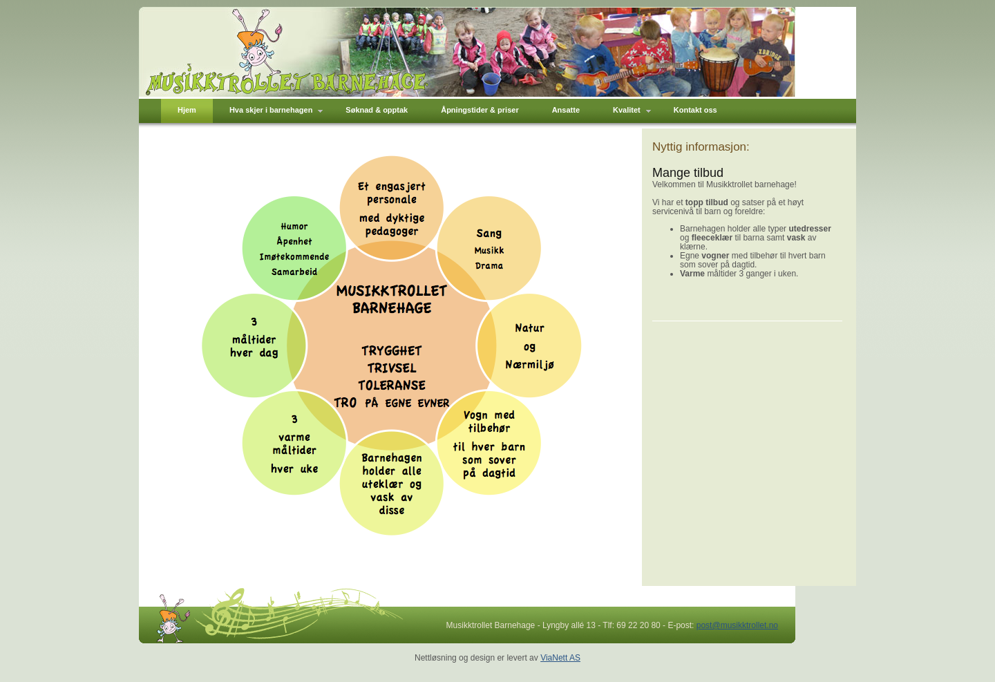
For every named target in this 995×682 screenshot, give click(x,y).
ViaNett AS (560, 658)
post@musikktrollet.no (737, 625)
